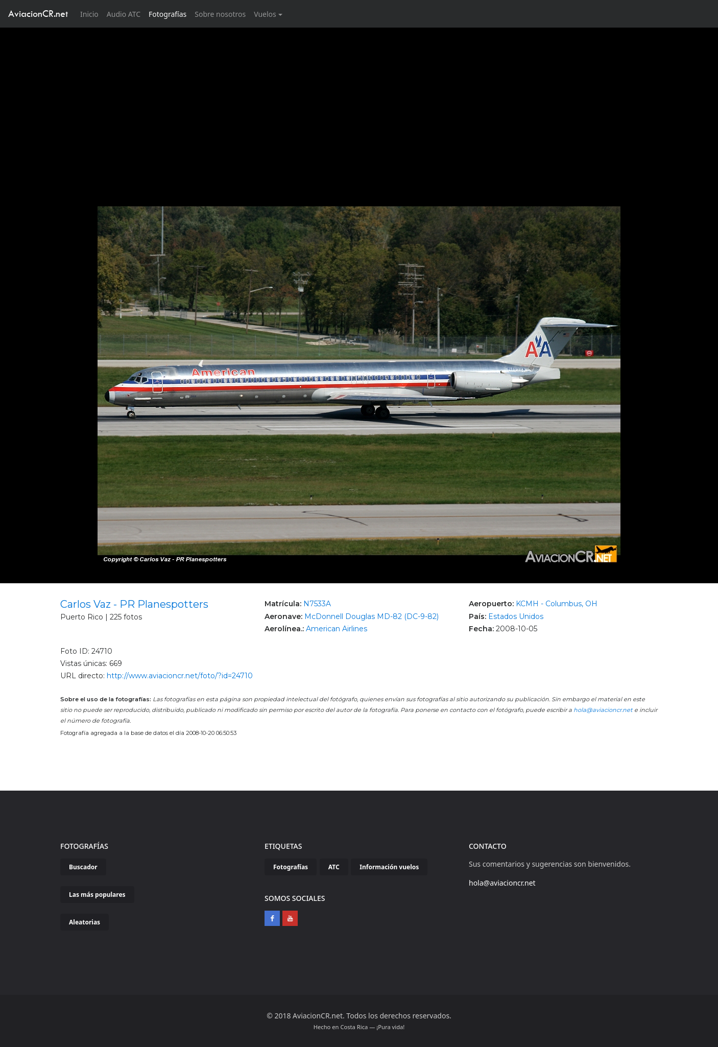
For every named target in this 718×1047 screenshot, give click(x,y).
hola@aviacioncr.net (603, 709)
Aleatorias (84, 922)
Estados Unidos (515, 616)
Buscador (83, 867)
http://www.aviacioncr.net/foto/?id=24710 (180, 675)
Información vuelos (389, 867)
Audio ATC (123, 14)
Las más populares (97, 894)
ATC (334, 867)
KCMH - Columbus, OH (556, 603)
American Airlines (336, 628)
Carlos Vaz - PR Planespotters (134, 604)
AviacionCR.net (38, 13)
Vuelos (265, 14)
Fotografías (167, 14)
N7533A (317, 603)
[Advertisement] (359, 104)
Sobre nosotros (220, 14)
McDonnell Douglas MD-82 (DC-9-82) (371, 616)
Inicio (91, 13)
